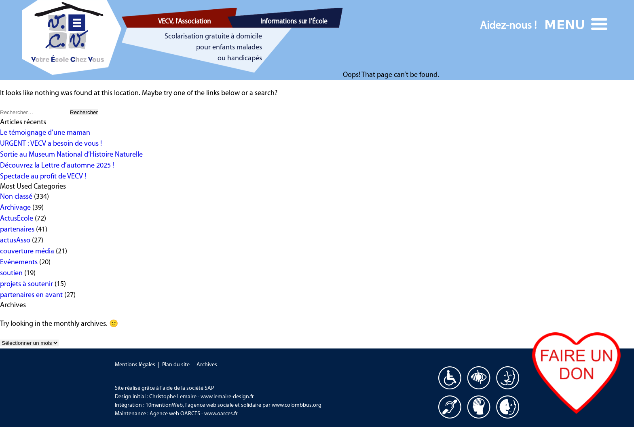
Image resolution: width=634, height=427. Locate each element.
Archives (207, 365)
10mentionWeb (164, 405)
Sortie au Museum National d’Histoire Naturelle (71, 155)
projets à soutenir (26, 284)
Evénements (19, 262)
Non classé (16, 197)
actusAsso (15, 240)
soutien (11, 273)
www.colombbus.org (296, 405)
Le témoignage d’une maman (45, 133)
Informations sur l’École (294, 21)
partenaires (17, 230)
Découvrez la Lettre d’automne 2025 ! (57, 166)
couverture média (27, 251)
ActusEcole (16, 219)
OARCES (190, 414)
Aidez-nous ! (508, 26)
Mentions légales (135, 365)
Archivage (15, 208)
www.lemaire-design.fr (227, 397)
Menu (577, 24)
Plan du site (176, 365)
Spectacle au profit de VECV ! (43, 177)
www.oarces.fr (221, 414)
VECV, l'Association (184, 21)
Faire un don (576, 373)
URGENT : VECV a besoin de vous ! (51, 144)
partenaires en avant (31, 295)
